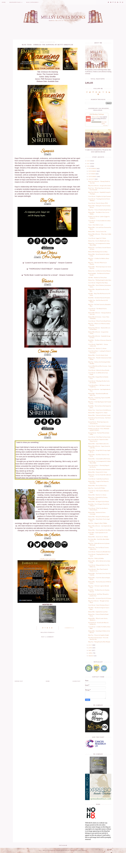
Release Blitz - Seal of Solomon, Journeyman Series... (99, 286)
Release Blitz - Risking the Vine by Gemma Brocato (99, 206)
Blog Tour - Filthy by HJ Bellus (96, 558)
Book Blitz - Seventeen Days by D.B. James (99, 298)
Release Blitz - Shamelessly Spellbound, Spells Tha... (98, 394)
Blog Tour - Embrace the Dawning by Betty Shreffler (99, 362)
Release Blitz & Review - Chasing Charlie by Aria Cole (99, 313)
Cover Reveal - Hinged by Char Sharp (98, 283)
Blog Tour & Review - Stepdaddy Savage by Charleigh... (99, 193)
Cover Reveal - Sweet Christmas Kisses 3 (98, 605)
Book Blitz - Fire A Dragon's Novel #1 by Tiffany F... (98, 505)
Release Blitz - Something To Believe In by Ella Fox (99, 631)
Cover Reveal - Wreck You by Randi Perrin (99, 321)
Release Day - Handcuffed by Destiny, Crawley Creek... (98, 498)
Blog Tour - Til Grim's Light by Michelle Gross (98, 586)
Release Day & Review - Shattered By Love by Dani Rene (99, 328)
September (93, 176)
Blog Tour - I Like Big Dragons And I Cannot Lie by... (99, 402)
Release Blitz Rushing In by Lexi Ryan (97, 252)
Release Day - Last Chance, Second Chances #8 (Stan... (99, 248)
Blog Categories (32, 2)
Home (4, 2)
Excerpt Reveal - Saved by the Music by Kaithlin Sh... (98, 623)
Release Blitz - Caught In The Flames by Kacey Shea (98, 482)
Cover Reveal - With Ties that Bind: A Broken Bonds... (98, 509)
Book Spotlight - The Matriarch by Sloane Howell (99, 274)
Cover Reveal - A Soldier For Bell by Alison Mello (99, 627)
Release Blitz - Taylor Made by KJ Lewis (98, 444)
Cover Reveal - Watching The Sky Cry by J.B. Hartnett (98, 382)
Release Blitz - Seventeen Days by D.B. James (99, 598)
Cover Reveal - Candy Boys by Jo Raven (98, 479)
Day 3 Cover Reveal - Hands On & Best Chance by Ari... (98, 440)
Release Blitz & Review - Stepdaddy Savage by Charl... (99, 337)
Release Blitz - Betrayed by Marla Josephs (98, 516)
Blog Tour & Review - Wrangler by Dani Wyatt (98, 601)
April (91, 653)
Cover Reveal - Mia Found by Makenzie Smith (98, 491)
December (92, 168)
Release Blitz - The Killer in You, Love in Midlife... (98, 213)
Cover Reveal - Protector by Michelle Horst (99, 552)
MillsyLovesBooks (96, 117)
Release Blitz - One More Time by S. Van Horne (98, 455)
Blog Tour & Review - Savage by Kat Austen (99, 185)
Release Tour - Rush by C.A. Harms (97, 348)
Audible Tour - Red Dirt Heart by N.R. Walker (98, 301)
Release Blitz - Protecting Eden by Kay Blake (99, 530)
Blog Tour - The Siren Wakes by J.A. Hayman (97, 263)
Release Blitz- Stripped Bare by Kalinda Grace (98, 377)
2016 (88, 166)
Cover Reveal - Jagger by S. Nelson (97, 238)
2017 (88, 163)
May (90, 650)
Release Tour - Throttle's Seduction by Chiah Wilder (99, 358)
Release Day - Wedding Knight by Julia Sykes (99, 280)
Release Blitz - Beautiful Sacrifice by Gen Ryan (98, 290)
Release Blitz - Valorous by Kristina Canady (99, 415)
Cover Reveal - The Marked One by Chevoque (97, 309)
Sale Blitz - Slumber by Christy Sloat (97, 277)
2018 (88, 161)
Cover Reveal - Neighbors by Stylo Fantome (99, 196)
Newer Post (19, 681)
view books (105, 125)
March (91, 656)
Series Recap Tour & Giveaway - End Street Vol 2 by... (99, 418)
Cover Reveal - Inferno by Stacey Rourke (98, 370)
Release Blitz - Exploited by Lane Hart (98, 612)
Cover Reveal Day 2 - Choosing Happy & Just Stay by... (98, 466)
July (90, 645)
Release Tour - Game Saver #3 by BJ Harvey (99, 410)
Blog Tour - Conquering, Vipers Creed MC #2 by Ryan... (99, 398)
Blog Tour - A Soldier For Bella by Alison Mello (98, 259)
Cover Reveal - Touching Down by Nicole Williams (99, 199)
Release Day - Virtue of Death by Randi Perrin (98, 615)
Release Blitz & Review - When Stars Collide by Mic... (99, 235)
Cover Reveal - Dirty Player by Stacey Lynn (99, 437)
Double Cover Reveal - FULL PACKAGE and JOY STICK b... (98, 429)
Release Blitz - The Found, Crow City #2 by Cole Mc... (99, 574)
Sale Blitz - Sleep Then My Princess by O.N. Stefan (99, 294)
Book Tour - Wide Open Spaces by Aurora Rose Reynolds (99, 189)
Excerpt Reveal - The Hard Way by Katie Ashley (98, 433)
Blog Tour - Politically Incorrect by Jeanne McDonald (98, 544)
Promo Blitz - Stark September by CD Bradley (98, 533)
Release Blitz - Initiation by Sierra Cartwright (96, 513)
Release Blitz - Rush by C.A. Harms (97, 495)
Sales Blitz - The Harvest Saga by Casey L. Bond (99, 608)
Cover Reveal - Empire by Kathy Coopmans (99, 426)
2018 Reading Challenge (97, 114)
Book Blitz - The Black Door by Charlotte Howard (98, 591)
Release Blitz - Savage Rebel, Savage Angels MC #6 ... (99, 451)
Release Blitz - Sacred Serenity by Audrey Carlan (98, 255)
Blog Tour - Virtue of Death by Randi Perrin (99, 210)
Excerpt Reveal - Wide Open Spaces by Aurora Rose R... (98, 422)
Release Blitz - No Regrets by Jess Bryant (98, 501)
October (92, 174)
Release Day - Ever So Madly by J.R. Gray (98, 241)
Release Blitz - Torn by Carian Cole (97, 231)
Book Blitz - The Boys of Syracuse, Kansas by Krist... (99, 341)
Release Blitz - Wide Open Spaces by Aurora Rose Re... (99, 267)
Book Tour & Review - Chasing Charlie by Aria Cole (99, 182)
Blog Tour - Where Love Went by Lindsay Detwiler (99, 324)
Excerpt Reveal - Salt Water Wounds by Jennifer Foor (98, 595)
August (92, 179)
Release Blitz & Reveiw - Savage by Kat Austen (98, 332)
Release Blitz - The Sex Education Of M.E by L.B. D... (99, 582)
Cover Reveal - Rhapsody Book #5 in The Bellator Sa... (99, 566)
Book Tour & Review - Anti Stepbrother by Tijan (99, 390)
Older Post (76, 681)
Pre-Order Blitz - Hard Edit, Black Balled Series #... (98, 540)
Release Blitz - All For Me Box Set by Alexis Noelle (99, 561)
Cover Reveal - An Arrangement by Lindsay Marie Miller (99, 462)
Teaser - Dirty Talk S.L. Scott (95, 225)
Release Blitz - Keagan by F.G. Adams (97, 413)
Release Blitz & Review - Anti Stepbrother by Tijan (99, 526)
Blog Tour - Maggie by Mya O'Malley (97, 523)
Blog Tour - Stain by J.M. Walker (96, 488)
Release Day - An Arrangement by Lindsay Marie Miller (99, 244)
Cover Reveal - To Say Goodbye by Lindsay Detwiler (99, 221)
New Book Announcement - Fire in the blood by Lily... (98, 638)
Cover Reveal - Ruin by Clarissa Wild (98, 203)
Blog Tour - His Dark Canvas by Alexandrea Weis (99, 305)
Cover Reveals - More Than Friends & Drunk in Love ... (98, 570)
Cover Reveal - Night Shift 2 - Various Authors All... (98, 345)
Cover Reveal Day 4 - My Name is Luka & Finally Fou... (99, 386)
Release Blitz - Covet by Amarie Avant (98, 355)
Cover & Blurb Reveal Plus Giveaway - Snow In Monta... (99, 367)
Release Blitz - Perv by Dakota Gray (97, 485)
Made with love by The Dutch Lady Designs (71, 850)
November (93, 171)
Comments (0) (69, 628)
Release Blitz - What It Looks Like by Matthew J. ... (97, 619)
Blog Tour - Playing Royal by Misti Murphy (99, 642)
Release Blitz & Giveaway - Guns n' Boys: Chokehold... (98, 317)
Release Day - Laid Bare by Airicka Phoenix (99, 271)
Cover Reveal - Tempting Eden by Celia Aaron (98, 555)
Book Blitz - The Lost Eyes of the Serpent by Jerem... (99, 406)
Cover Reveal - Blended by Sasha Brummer (99, 469)
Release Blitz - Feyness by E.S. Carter (97, 472)
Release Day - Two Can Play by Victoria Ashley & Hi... (98, 548)
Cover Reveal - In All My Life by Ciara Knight (98, 373)
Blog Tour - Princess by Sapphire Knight (98, 635)
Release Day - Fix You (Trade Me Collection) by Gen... (99, 475)
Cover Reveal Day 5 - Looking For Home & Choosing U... (99, 352)
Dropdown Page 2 (15, 2)
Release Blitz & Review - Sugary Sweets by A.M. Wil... (99, 447)
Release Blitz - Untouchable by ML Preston (99, 459)
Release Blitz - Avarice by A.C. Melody (98, 537)
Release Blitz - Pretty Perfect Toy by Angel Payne (99, 520)
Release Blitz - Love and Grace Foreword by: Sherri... (99, 228)
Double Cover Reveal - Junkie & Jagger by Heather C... (99, 217)
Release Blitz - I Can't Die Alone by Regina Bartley (99, 578)
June (90, 648)
